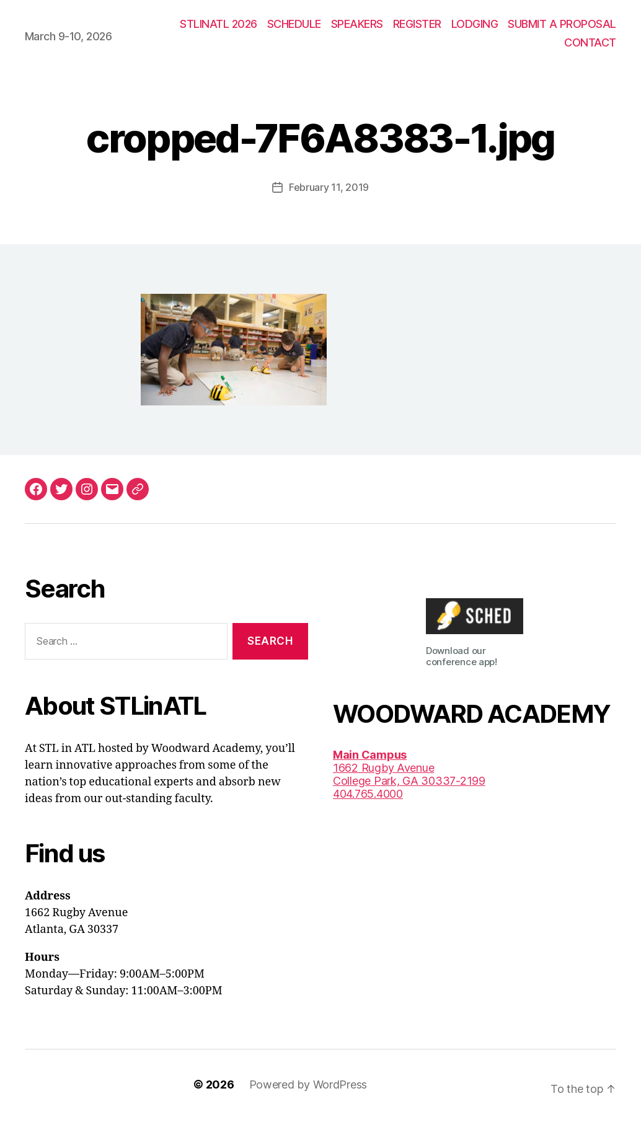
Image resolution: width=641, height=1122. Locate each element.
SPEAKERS (357, 23)
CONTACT (590, 42)
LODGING (474, 23)
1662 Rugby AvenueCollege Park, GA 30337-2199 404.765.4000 (409, 774)
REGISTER (417, 23)
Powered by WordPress (308, 1084)
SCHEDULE (294, 23)
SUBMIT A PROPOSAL (562, 23)
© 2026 (213, 1084)
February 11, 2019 (329, 187)
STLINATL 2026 (218, 23)
